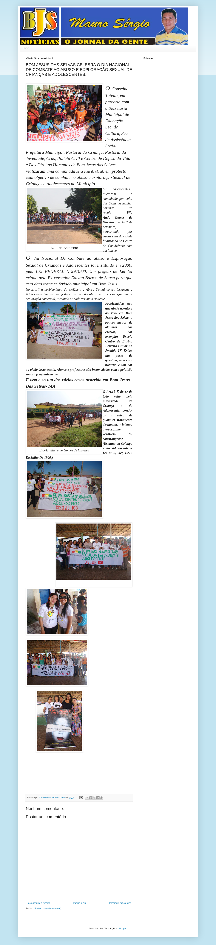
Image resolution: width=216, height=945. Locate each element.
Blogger (122, 928)
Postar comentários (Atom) (48, 908)
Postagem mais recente (38, 903)
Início (26, 48)
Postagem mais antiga (120, 903)
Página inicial (79, 903)
